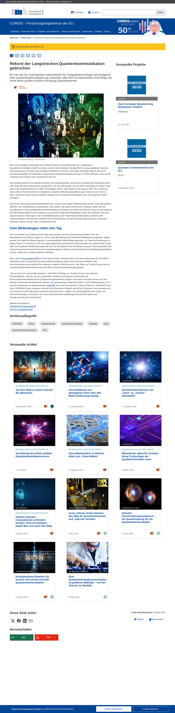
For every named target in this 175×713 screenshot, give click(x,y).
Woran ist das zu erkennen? (59, 2)
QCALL (31, 324)
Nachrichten (87, 31)
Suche (107, 31)
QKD (45, 330)
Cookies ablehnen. (150, 709)
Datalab (98, 31)
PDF (48, 637)
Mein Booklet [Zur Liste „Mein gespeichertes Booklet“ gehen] (156, 619)
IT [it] (33, 55)
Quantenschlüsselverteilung (24, 330)
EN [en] (17, 55)
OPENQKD (17, 324)
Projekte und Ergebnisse (48, 31)
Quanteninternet (48, 324)
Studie (51, 285)
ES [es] (23, 55)
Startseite (15, 31)
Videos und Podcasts (70, 31)
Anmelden (77, 12)
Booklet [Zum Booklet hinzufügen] (139, 619)
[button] (93, 12)
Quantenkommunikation (72, 324)
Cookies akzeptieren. (113, 709)
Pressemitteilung (29, 258)
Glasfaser (93, 324)
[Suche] (160, 12)
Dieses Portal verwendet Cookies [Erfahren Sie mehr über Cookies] (26, 709)
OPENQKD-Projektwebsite (23, 306)
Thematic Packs (28, 31)
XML (24, 637)
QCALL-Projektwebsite (21, 309)
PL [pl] (39, 55)
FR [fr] (28, 55)
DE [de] (11, 55)
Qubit (106, 324)
